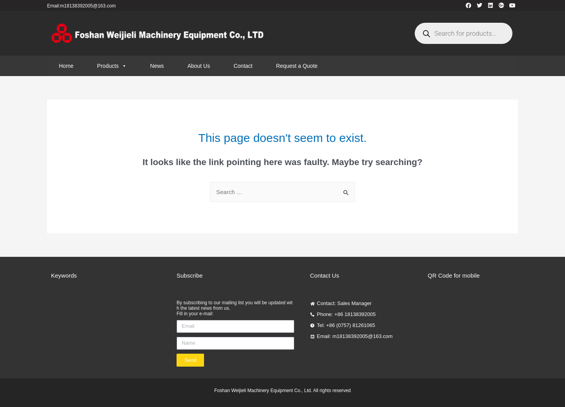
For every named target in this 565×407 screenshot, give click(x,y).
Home (66, 66)
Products (111, 66)
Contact (242, 66)
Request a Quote (296, 66)
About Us (199, 66)
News (157, 66)
